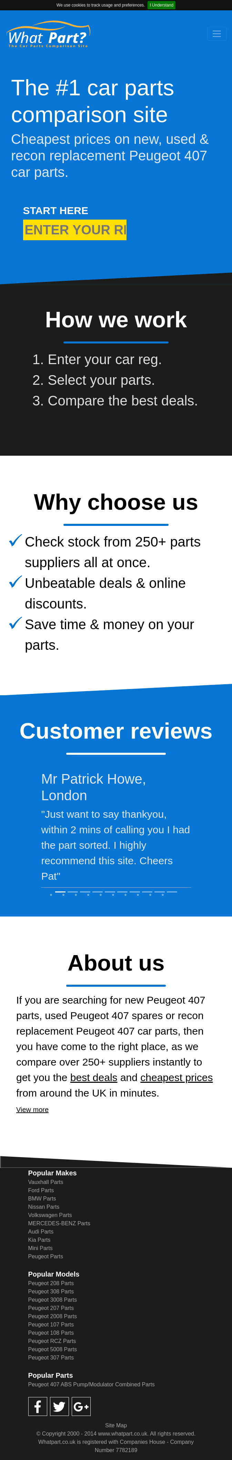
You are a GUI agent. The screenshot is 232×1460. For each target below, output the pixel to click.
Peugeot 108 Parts (51, 1333)
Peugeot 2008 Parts (52, 1316)
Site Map (116, 1425)
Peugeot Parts (45, 1256)
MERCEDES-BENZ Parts (59, 1223)
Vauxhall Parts (45, 1182)
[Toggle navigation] (216, 34)
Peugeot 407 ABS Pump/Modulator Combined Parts (91, 1384)
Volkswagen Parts (50, 1215)
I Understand (161, 5)
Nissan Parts (44, 1207)
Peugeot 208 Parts (51, 1283)
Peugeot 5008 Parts (52, 1349)
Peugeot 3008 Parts (52, 1300)
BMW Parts (42, 1199)
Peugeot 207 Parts (51, 1308)
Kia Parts (39, 1240)
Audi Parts (41, 1232)
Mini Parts (40, 1248)
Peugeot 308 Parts (51, 1291)
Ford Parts (41, 1190)
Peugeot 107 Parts (51, 1324)
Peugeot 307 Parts (51, 1358)
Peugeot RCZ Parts (52, 1341)
